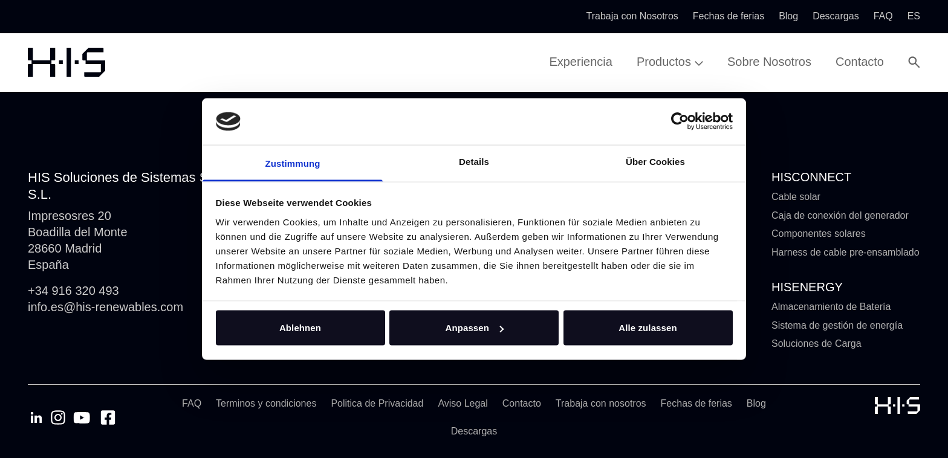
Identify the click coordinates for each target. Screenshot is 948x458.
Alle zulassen (647, 328)
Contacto (521, 403)
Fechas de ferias (696, 403)
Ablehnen (300, 328)
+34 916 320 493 (73, 290)
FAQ (191, 403)
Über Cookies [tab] (655, 161)
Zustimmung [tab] (292, 163)
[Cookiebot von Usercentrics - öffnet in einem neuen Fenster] (680, 121)
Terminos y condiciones (266, 403)
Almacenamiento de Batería (831, 307)
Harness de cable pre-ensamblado (845, 252)
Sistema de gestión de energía (837, 325)
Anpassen (475, 328)
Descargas (474, 431)
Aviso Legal (462, 403)
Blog (756, 403)
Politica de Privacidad (377, 403)
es (913, 16)
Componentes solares (818, 233)
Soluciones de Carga (816, 343)
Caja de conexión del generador (840, 215)
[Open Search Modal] (914, 62)
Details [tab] (474, 161)
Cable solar (795, 197)
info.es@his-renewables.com (105, 307)
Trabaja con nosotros (601, 403)
